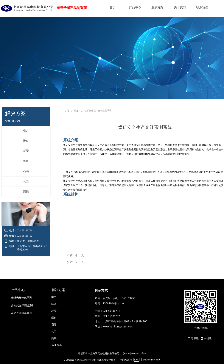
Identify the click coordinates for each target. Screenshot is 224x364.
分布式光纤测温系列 (23, 305)
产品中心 (135, 7)
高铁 (26, 191)
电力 (26, 130)
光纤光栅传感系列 (21, 297)
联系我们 (202, 7)
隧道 (26, 140)
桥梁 (26, 150)
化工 (26, 181)
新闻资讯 (56, 345)
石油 (26, 171)
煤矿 (26, 161)
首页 (113, 7)
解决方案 (157, 7)
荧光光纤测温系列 (21, 313)
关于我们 (180, 7)
